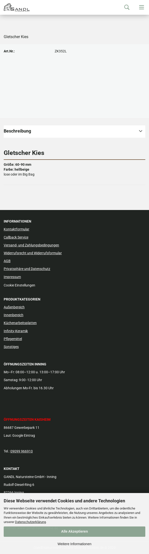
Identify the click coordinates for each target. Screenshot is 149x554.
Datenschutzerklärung (30, 522)
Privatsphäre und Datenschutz (27, 269)
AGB (7, 261)
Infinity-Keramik (16, 331)
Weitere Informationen (74, 544)
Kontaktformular (16, 229)
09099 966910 (21, 451)
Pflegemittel (13, 339)
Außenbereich (14, 307)
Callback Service (16, 237)
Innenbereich (13, 315)
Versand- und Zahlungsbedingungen (31, 245)
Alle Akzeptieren (74, 531)
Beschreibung (17, 131)
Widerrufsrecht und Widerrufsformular (33, 253)
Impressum (12, 277)
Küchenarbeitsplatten (20, 323)
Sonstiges (11, 347)
